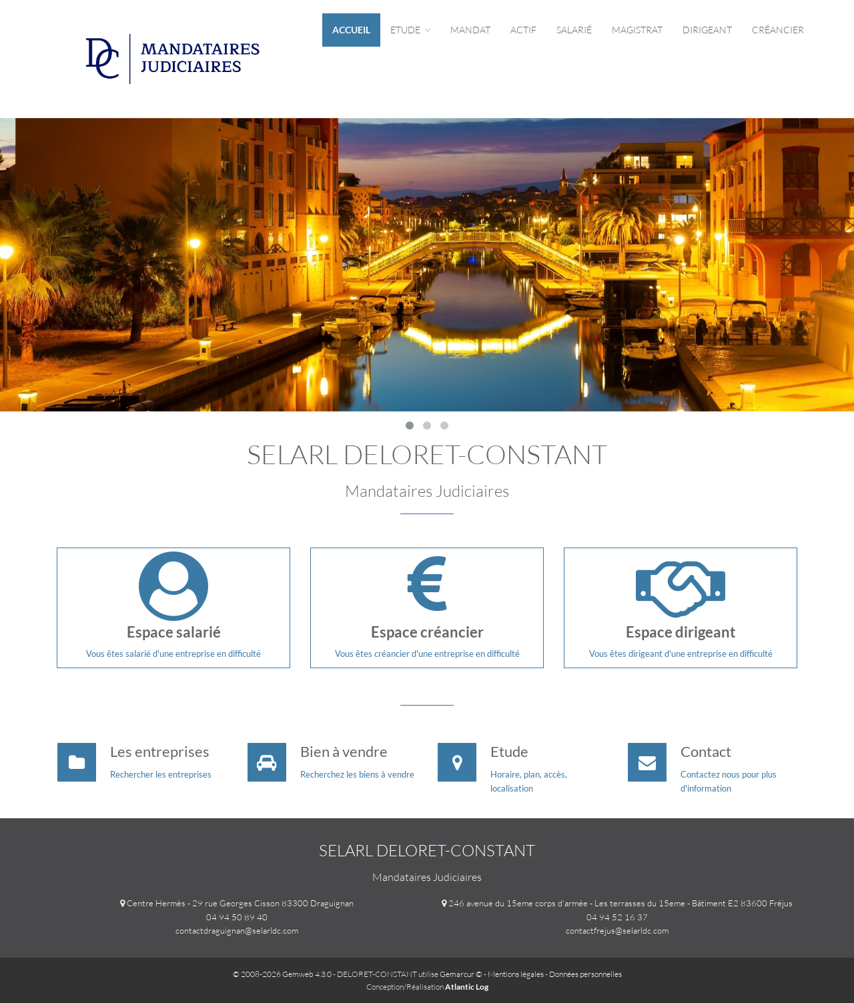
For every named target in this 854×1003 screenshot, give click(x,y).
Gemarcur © (461, 974)
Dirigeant (707, 29)
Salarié (574, 29)
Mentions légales (516, 974)
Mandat (470, 29)
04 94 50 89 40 (237, 917)
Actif (523, 29)
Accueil (351, 29)
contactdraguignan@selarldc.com (236, 930)
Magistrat (637, 29)
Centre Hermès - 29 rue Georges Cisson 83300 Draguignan (240, 903)
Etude (410, 29)
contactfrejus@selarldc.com (617, 930)
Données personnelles (585, 974)
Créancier (778, 29)
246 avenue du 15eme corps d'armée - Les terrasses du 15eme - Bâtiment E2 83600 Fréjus (620, 903)
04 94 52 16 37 (617, 917)
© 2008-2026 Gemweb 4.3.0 (282, 974)
